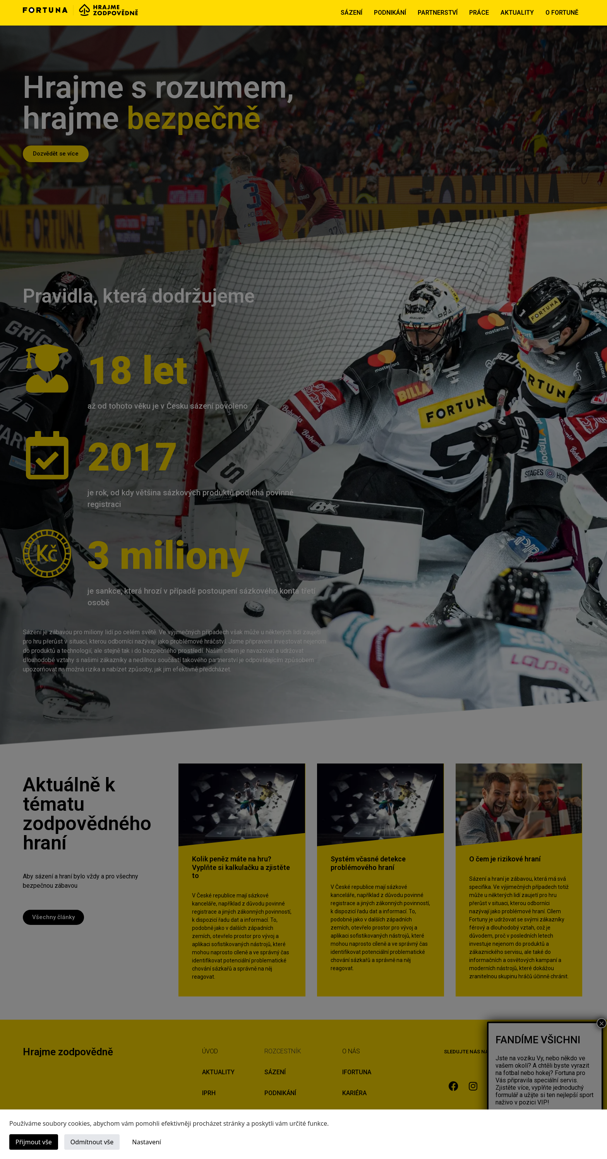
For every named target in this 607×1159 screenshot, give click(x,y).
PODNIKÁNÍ (390, 12)
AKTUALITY (517, 12)
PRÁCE (479, 12)
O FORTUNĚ (561, 12)
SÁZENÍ (351, 12)
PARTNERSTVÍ (438, 12)
